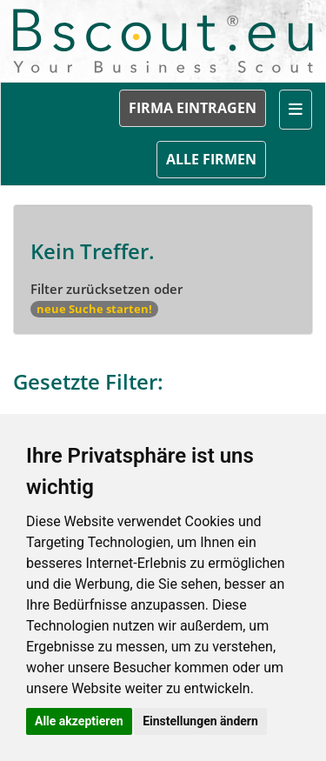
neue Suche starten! (94, 309)
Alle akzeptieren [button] (79, 721)
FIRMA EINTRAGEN (192, 107)
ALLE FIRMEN (211, 159)
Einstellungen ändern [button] (200, 721)
